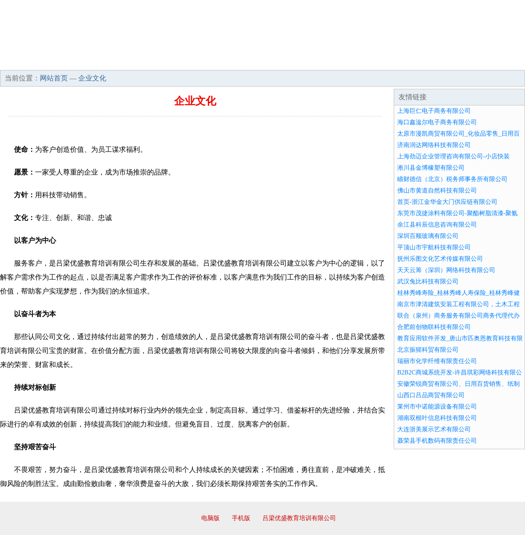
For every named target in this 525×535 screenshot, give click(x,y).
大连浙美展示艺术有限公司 (434, 429)
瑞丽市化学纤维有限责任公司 (437, 361)
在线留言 (500, 61)
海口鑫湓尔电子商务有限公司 (437, 122)
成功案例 (238, 61)
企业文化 (133, 61)
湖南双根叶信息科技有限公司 (437, 418)
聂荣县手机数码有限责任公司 (437, 440)
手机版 (241, 518)
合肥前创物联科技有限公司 (434, 327)
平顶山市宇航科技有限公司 (434, 247)
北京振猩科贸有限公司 (427, 349)
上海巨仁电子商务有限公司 (434, 111)
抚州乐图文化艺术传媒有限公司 (440, 258)
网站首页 (28, 61)
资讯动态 (448, 61)
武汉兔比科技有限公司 (427, 281)
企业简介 (80, 61)
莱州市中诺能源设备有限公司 (437, 406)
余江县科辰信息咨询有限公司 (437, 224)
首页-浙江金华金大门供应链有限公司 (447, 202)
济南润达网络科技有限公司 (434, 145)
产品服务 (185, 61)
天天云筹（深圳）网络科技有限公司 (446, 270)
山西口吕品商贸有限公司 (431, 395)
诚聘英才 (343, 61)
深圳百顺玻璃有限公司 (427, 236)
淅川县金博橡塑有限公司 (431, 167)
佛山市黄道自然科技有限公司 (437, 190)
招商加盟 (290, 61)
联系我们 (395, 61)
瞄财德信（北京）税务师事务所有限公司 (452, 179)
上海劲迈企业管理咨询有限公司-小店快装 (453, 156)
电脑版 (210, 518)
